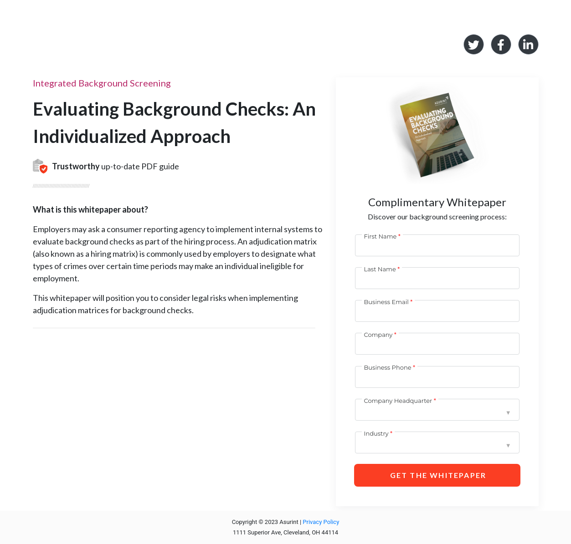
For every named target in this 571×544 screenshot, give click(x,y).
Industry (376, 433)
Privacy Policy (321, 522)
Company (378, 334)
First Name (380, 236)
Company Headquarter (398, 400)
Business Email (386, 301)
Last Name (380, 269)
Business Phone (388, 367)
